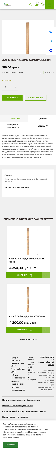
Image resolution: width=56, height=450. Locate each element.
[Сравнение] (36, 4)
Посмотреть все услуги (17, 187)
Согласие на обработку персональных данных (24, 411)
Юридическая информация (15, 417)
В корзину (12, 98)
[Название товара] (28, 240)
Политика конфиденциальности (17, 406)
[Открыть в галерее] (28, 37)
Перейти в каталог (28, 340)
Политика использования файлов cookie (21, 400)
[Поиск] (30, 4)
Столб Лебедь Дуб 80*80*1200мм (27, 316)
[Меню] (49, 4)
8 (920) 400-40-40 (47, 358)
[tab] (14, 118)
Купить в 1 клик (35, 98)
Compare (49, 72)
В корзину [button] (21, 275)
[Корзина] (42, 4)
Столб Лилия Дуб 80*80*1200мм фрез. (26, 260)
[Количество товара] (10, 87)
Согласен (10, 444)
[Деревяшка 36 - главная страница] (6, 4)
